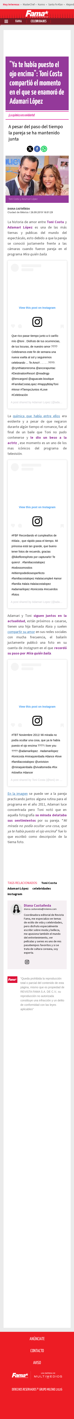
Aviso (37, 1363)
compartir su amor (21, 631)
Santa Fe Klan (55, 4)
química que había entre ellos (36, 416)
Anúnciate (37, 1339)
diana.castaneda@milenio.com (40, 909)
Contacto (37, 1351)
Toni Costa (38, 779)
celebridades (41, 888)
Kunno (41, 4)
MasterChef (29, 4)
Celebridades (39, 21)
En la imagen (17, 793)
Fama (18, 21)
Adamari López (18, 888)
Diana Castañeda (18, 208)
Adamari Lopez (41, 402)
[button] (30, 149)
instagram (14, 894)
